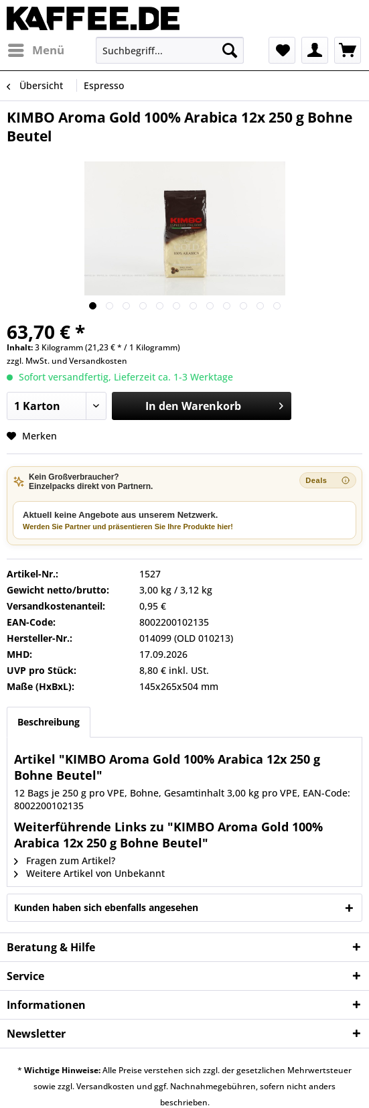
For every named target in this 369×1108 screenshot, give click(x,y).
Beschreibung (48, 721)
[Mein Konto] (314, 50)
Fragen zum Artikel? (64, 860)
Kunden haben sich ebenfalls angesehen (106, 907)
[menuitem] (35, 50)
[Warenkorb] (347, 50)
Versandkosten (98, 360)
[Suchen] (230, 50)
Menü (36, 49)
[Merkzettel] (282, 50)
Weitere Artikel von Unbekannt (89, 873)
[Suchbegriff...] (169, 50)
